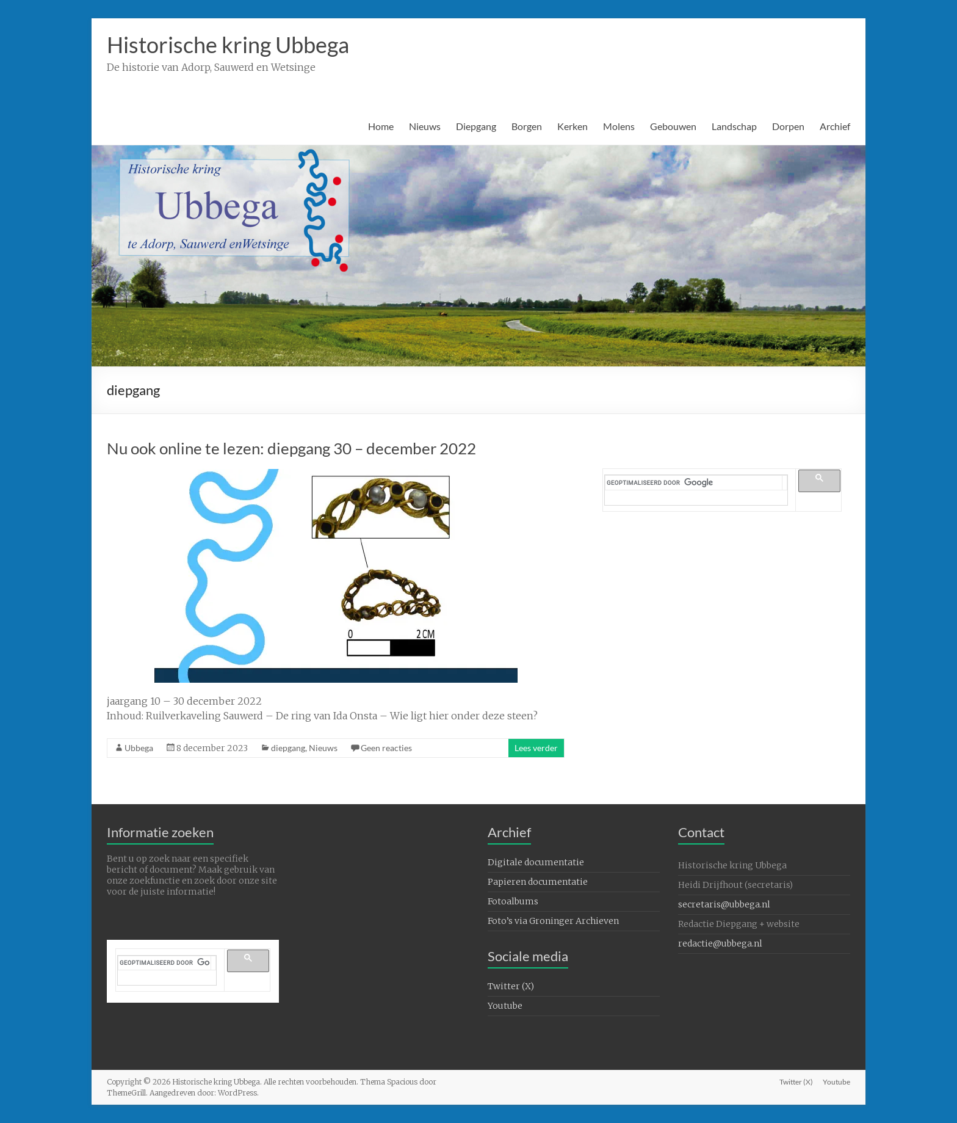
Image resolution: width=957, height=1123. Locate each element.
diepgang (288, 748)
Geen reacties (386, 748)
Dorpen (788, 126)
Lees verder (536, 748)
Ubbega (139, 748)
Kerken (572, 126)
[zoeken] (694, 482)
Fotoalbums (513, 901)
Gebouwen (673, 126)
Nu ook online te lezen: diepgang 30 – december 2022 (291, 448)
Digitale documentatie (536, 862)
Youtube (505, 1005)
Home (381, 126)
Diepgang (476, 126)
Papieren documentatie (538, 881)
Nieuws (425, 126)
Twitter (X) (511, 986)
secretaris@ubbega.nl (724, 904)
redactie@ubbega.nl (720, 943)
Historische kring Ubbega (228, 44)
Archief (835, 126)
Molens (619, 126)
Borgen (526, 126)
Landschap (734, 126)
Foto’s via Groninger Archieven (553, 920)
